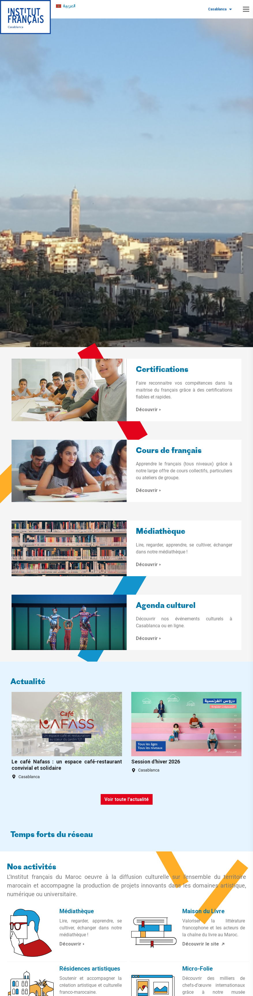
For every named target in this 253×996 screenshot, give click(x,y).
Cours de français (169, 451)
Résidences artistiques (89, 968)
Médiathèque (160, 532)
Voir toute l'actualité (126, 799)
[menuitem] (65, 6)
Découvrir (149, 409)
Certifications (162, 370)
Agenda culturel (166, 606)
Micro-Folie (197, 968)
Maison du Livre (203, 911)
